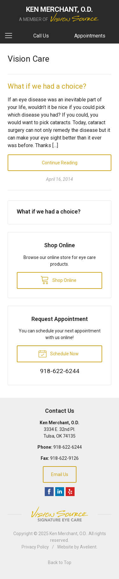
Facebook (49, 491)
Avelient (88, 546)
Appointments (89, 36)
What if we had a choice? (47, 86)
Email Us (59, 474)
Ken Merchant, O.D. (68, 533)
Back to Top (59, 562)
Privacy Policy (35, 546)
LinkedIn (59, 491)
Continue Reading (59, 162)
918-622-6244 (67, 447)
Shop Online (58, 279)
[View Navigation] (10, 36)
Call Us (41, 36)
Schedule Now (58, 353)
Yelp (70, 491)
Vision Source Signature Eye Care (59, 514)
